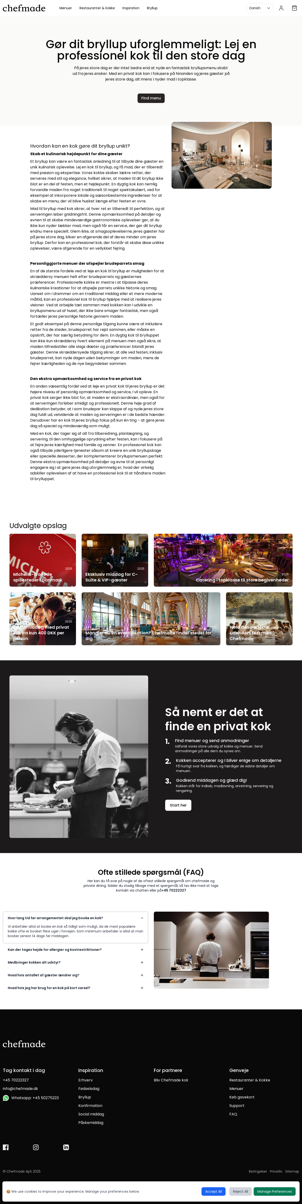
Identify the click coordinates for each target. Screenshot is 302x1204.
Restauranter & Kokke (97, 8)
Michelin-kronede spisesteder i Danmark (37, 577)
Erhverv (85, 1080)
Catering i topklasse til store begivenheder (242, 580)
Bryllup (152, 8)
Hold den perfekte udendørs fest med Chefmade (251, 632)
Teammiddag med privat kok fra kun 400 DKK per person (41, 632)
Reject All (240, 1191)
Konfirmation (90, 1105)
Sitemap (292, 1171)
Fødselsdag (88, 1088)
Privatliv (276, 1171)
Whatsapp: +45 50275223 (31, 1098)
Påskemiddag (90, 1122)
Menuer (65, 8)
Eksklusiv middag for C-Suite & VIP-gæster (111, 577)
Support (236, 1105)
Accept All (213, 1191)
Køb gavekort (242, 1097)
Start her (178, 805)
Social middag (91, 1114)
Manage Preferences (274, 1191)
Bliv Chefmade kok (171, 1080)
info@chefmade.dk (20, 1088)
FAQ (233, 1114)
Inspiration (130, 8)
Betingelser (258, 1171)
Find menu (151, 98)
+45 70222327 (174, 890)
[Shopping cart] (294, 8)
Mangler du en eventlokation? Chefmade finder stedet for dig (148, 635)
